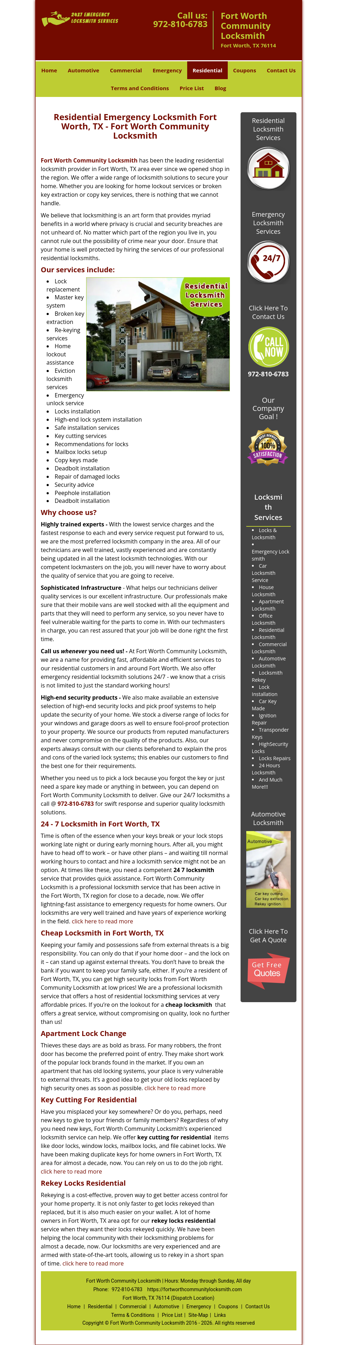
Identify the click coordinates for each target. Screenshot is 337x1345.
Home (49, 70)
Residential (207, 70)
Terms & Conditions (132, 1315)
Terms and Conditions (140, 88)
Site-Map (198, 1315)
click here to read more (102, 921)
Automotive (83, 70)
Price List (192, 88)
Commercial (126, 70)
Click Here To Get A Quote (268, 935)
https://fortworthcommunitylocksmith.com (194, 1289)
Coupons (244, 70)
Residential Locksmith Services (268, 129)
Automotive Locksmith (268, 818)
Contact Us (281, 70)
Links (220, 1315)
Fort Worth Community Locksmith (89, 160)
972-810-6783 (180, 24)
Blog (220, 88)
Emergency (167, 70)
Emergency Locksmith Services (268, 223)
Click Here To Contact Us (268, 312)
